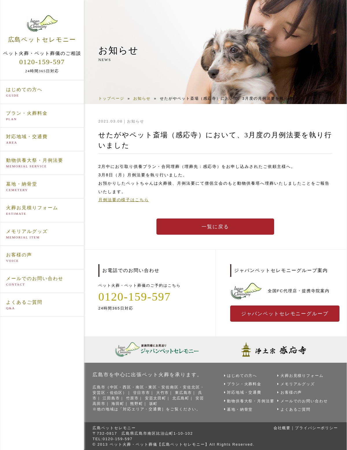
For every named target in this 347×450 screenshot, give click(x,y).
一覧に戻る (215, 226)
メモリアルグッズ (42, 233)
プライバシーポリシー (316, 427)
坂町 (153, 403)
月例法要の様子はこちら (123, 199)
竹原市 (132, 398)
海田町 (118, 403)
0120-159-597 (42, 61)
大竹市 (162, 392)
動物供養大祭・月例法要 (42, 163)
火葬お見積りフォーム (42, 210)
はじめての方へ (42, 91)
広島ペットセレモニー (42, 28)
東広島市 (184, 392)
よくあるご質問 (42, 304)
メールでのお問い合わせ (42, 281)
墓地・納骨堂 (42, 186)
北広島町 (181, 398)
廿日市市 (142, 392)
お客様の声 (42, 257)
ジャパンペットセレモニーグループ (285, 313)
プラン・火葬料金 (42, 115)
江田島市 (111, 398)
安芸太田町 (156, 398)
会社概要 (281, 427)
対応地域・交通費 (42, 139)
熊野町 (136, 403)
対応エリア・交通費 (142, 409)
